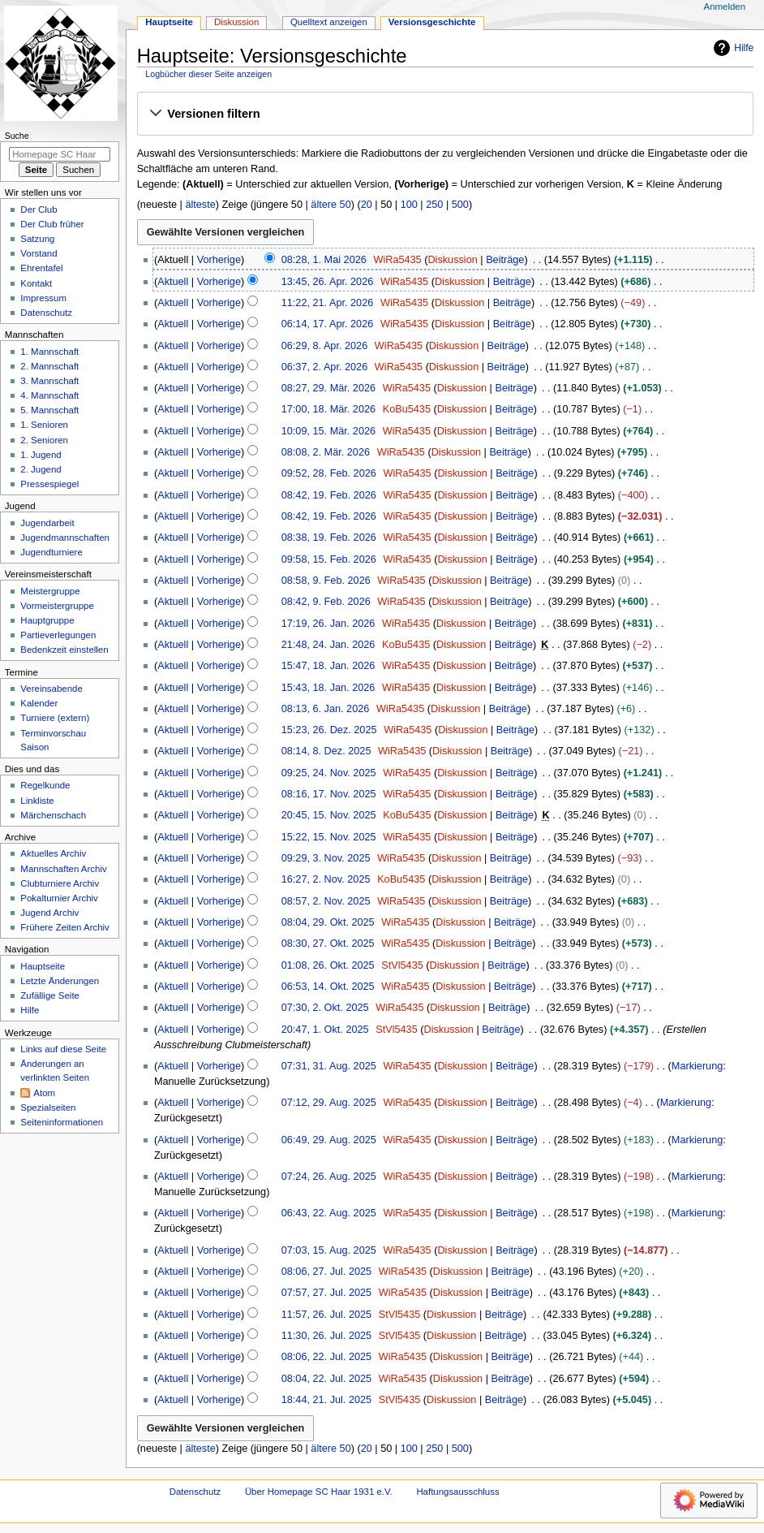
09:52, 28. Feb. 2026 (328, 473)
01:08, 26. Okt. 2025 (328, 965)
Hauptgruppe (47, 620)
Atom (44, 1093)
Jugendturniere (51, 552)
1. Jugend (40, 455)
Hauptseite (169, 22)
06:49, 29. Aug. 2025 (328, 1140)
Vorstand (38, 253)
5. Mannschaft (49, 410)
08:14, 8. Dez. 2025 (326, 751)
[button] (445, 114)
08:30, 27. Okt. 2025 (328, 943)
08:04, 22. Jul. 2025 (326, 1378)
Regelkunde (45, 785)
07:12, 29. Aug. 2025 (328, 1102)
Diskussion (452, 260)
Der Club (38, 209)
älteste (200, 204)
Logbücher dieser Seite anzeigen (208, 74)
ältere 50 (330, 204)
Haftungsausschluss (457, 1491)
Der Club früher (52, 224)
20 (366, 204)
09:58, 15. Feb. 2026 (328, 559)
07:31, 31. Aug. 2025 (328, 1066)
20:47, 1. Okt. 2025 (325, 1029)
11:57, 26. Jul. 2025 (326, 1314)
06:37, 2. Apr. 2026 (324, 367)
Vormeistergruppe (56, 606)
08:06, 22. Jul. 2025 (326, 1356)
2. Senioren (44, 440)
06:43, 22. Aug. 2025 (328, 1213)
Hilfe (731, 48)
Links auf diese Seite (63, 1049)
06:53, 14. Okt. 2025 (328, 986)
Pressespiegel (49, 484)
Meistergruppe (49, 591)
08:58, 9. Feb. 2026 (326, 580)
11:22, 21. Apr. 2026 (327, 303)
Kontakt (36, 283)
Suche (17, 135)
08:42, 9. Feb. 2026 (326, 601)
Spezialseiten (47, 1107)
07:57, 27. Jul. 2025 (326, 1292)
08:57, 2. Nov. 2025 (326, 901)
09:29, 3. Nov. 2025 (326, 858)
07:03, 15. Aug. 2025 (328, 1250)
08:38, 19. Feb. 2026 (328, 537)
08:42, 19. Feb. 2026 (328, 495)
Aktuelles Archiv (53, 853)
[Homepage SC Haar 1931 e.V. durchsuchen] (59, 154)
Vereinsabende (51, 688)
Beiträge (505, 260)
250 (434, 204)
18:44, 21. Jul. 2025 (326, 1400)
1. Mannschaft (49, 351)
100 (409, 204)
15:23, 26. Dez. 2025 (329, 730)
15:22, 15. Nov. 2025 (328, 837)
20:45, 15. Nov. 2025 (328, 815)
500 (460, 204)
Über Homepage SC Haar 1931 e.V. (319, 1491)
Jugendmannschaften (64, 537)
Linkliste (37, 800)
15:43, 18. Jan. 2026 (328, 687)
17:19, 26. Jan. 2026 (328, 623)
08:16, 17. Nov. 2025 (328, 794)
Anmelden (725, 6)
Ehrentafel (41, 268)
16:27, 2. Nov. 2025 (326, 879)
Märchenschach (53, 815)
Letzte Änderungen (59, 981)
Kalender (39, 703)
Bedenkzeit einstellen (64, 649)
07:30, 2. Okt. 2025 (325, 1007)
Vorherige (219, 260)
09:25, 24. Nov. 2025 (328, 773)
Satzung (37, 239)
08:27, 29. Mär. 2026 (328, 388)
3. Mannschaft (49, 381)
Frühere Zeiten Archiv (64, 927)
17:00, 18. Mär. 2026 (328, 409)
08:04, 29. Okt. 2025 (328, 922)
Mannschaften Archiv (63, 869)
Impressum (43, 298)
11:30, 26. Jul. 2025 (326, 1335)
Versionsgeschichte (432, 22)
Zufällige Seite (49, 995)
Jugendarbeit (47, 523)
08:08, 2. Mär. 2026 (325, 452)
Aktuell (172, 281)
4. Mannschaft (49, 395)
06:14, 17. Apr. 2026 (327, 324)
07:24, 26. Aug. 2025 (328, 1176)
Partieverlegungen (58, 635)
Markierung (697, 1066)
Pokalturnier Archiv (58, 898)
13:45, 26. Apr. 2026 (327, 281)
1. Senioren (44, 425)
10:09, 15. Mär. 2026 (328, 431)
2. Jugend (40, 469)
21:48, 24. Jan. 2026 (328, 644)
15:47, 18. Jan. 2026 (328, 665)
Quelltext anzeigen (328, 22)
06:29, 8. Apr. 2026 (324, 346)
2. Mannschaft (49, 366)
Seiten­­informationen (61, 1122)
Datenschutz (46, 312)
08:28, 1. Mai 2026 (324, 260)
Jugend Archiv (49, 913)
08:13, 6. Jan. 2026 (325, 709)
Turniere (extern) (54, 718)
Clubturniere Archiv (59, 883)
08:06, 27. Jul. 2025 (326, 1271)
